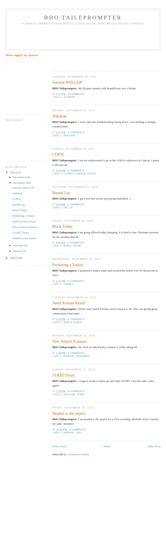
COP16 (58, 154)
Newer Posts (59, 446)
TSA (78, 433)
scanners (83, 356)
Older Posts (154, 446)
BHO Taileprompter (83, 17)
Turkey (69, 284)
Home (107, 446)
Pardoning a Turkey (67, 265)
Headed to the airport (69, 413)
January (18, 251)
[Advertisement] (85, 39)
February (18, 245)
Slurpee (69, 97)
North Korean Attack (68, 303)
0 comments (76, 94)
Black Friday (62, 226)
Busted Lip (61, 193)
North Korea (73, 322)
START (81, 394)
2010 (13, 172)
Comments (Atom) (78, 454)
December (19, 177)
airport (68, 356)
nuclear (69, 394)
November (19, 182)
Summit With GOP (67, 82)
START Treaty (63, 375)
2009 (13, 257)
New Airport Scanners (69, 341)
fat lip (68, 207)
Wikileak (59, 116)
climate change (75, 174)
